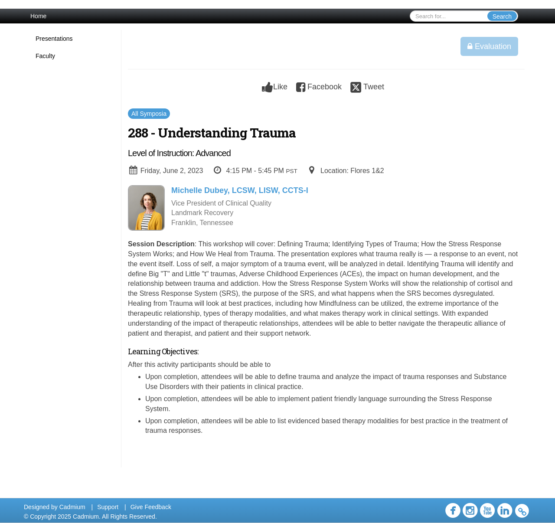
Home (38, 16)
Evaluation (489, 46)
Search (502, 16)
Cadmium (72, 506)
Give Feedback (151, 506)
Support (107, 506)
